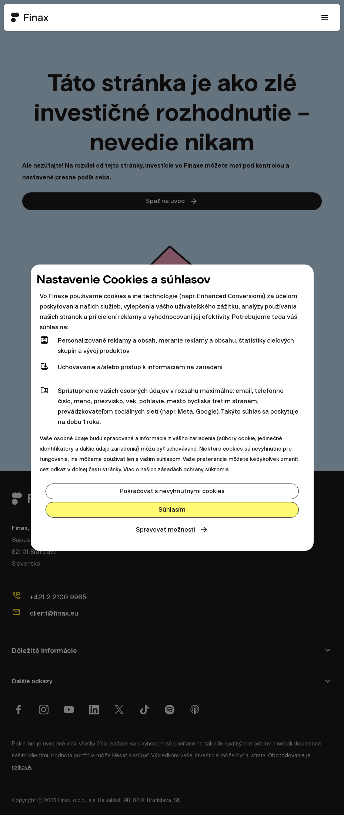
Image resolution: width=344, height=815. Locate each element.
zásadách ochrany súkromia (193, 469)
